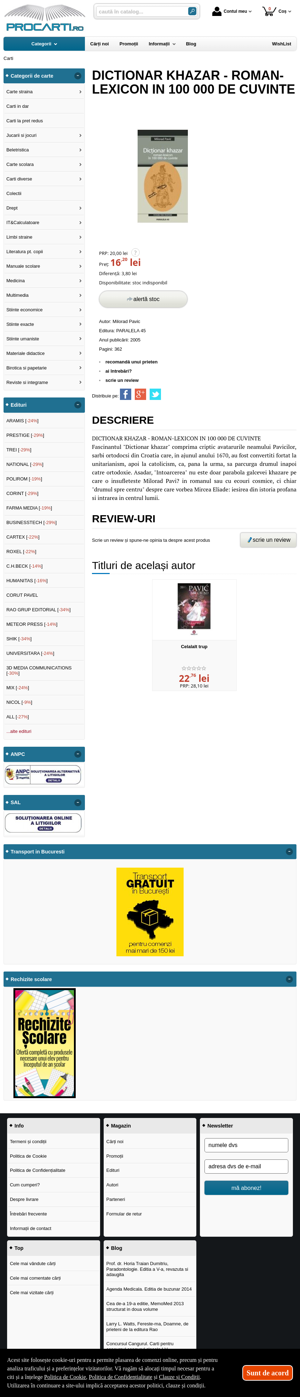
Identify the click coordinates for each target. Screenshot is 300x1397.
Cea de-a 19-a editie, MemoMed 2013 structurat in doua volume (145, 1306)
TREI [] (18, 449)
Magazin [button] (121, 1126)
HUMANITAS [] (27, 580)
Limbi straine (19, 237)
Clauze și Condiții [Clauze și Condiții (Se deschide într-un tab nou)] (179, 1377)
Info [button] (19, 1126)
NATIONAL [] (25, 464)
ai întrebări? (118, 371)
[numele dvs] (246, 1145)
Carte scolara (20, 164)
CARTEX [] (23, 537)
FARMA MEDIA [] (29, 508)
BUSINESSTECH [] (31, 522)
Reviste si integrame (27, 382)
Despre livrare (24, 1199)
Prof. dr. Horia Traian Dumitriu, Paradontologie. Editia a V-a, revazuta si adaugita (147, 1269)
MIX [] (17, 687)
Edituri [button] (19, 405)
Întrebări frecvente (28, 1214)
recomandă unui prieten (131, 361)
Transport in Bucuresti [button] (38, 852)
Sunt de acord (268, 1373)
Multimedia (17, 295)
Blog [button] (116, 1248)
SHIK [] (19, 638)
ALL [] (17, 716)
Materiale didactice (25, 353)
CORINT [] (22, 493)
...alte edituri (18, 731)
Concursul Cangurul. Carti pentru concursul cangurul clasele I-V (140, 1346)
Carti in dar (17, 106)
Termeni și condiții (28, 1141)
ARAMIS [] (22, 420)
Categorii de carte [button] (32, 76)
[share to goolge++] (140, 394)
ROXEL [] (21, 551)
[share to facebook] (125, 394)
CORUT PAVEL (22, 595)
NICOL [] (19, 702)
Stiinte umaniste (22, 338)
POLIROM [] (24, 479)
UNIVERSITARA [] (30, 653)
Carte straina (19, 91)
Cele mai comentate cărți (35, 1278)
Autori (112, 1184)
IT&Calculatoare (22, 222)
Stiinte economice (24, 309)
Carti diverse (19, 179)
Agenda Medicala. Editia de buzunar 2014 (149, 1289)
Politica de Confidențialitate (37, 1170)
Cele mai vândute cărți (33, 1263)
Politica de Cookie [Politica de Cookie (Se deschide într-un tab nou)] (65, 1377)
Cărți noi (114, 1141)
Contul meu (229, 11)
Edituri (113, 1170)
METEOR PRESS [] (32, 624)
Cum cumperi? (25, 1184)
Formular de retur (124, 1214)
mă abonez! (246, 1188)
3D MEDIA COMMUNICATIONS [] (39, 670)
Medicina (15, 280)
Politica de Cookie (28, 1156)
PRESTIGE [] (25, 435)
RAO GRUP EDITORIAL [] (38, 609)
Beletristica (17, 149)
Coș (274, 11)
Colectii (14, 193)
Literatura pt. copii (24, 251)
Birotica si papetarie (26, 368)
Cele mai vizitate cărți (32, 1292)
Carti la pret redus (24, 120)
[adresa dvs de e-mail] (246, 1166)
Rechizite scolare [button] (31, 979)
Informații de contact (30, 1228)
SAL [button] (16, 802)
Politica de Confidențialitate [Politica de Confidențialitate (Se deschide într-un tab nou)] (120, 1377)
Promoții (114, 1156)
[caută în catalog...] (139, 11)
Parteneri (115, 1199)
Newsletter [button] (220, 1126)
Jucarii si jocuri (21, 135)
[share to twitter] (155, 394)
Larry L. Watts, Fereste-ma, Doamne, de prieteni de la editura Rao (147, 1326)
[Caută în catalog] (192, 11)
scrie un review (122, 380)
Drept (12, 208)
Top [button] (19, 1248)
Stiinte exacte (20, 324)
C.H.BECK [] (24, 566)
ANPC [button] (18, 754)
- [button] (78, 75)
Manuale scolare (23, 266)
